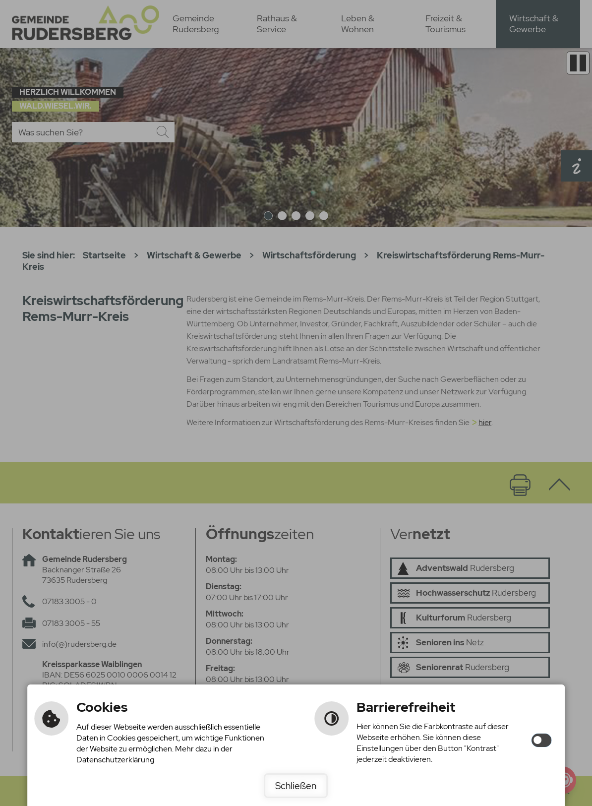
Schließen (295, 785)
